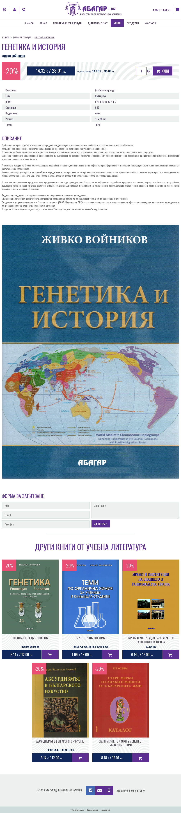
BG (4, 9)
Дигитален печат (98, 23)
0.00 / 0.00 (162, 10)
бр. (143, 71)
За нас (43, 23)
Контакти (150, 23)
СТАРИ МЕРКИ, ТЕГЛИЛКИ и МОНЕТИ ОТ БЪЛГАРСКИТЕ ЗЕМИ (120, 743)
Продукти (133, 23)
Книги (117, 23)
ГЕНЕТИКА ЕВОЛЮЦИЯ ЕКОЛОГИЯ (30, 638)
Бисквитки (105, 810)
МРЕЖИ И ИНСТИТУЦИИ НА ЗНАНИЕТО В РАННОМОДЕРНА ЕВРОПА (150, 640)
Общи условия (77, 810)
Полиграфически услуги (67, 23)
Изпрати (100, 524)
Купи (162, 71)
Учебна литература (22, 37)
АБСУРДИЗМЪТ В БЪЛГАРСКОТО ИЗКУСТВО (60, 741)
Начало (29, 23)
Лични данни (92, 810)
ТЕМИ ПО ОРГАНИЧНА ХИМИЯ (90, 638)
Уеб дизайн (131, 790)
